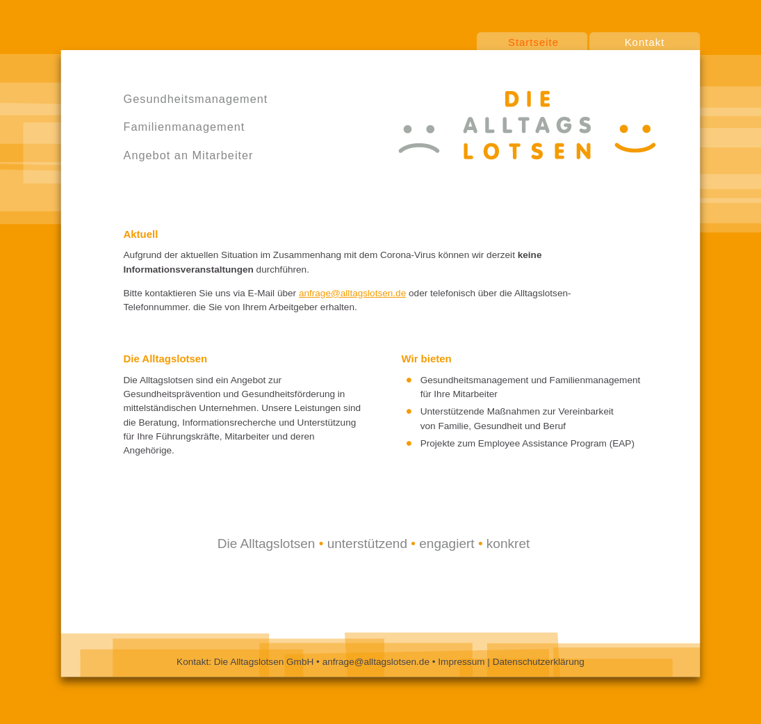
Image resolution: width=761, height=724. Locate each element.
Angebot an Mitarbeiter (189, 155)
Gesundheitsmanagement (196, 98)
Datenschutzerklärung (538, 662)
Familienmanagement (184, 126)
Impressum (462, 662)
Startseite (533, 42)
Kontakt (645, 42)
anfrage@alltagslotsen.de (352, 293)
